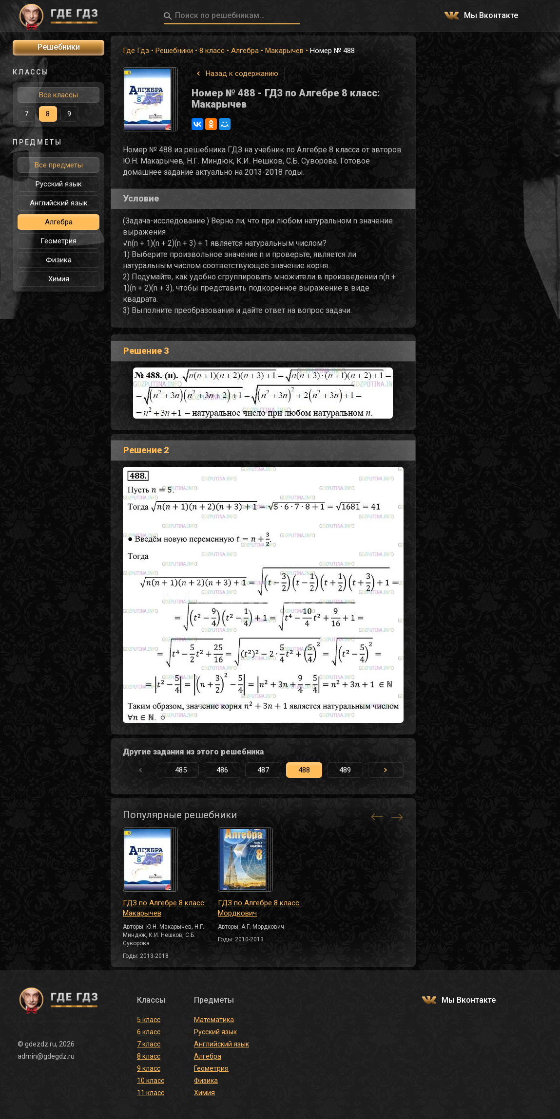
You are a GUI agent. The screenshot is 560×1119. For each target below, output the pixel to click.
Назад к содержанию (242, 73)
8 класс (212, 50)
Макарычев (284, 50)
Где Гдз (136, 50)
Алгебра (245, 50)
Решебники (174, 50)
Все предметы (59, 165)
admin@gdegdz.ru (46, 1056)
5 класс (148, 1020)
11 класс (150, 1093)
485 (181, 770)
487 (263, 770)
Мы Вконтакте (491, 16)
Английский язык (59, 203)
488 (304, 770)
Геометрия (58, 241)
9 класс (148, 1068)
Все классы (58, 95)
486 (222, 770)
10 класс (150, 1080)
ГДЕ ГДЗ (58, 16)
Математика (214, 1020)
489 (345, 770)
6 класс (148, 1032)
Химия (58, 279)
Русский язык (59, 184)
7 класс (148, 1044)
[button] (385, 770)
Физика (59, 260)
